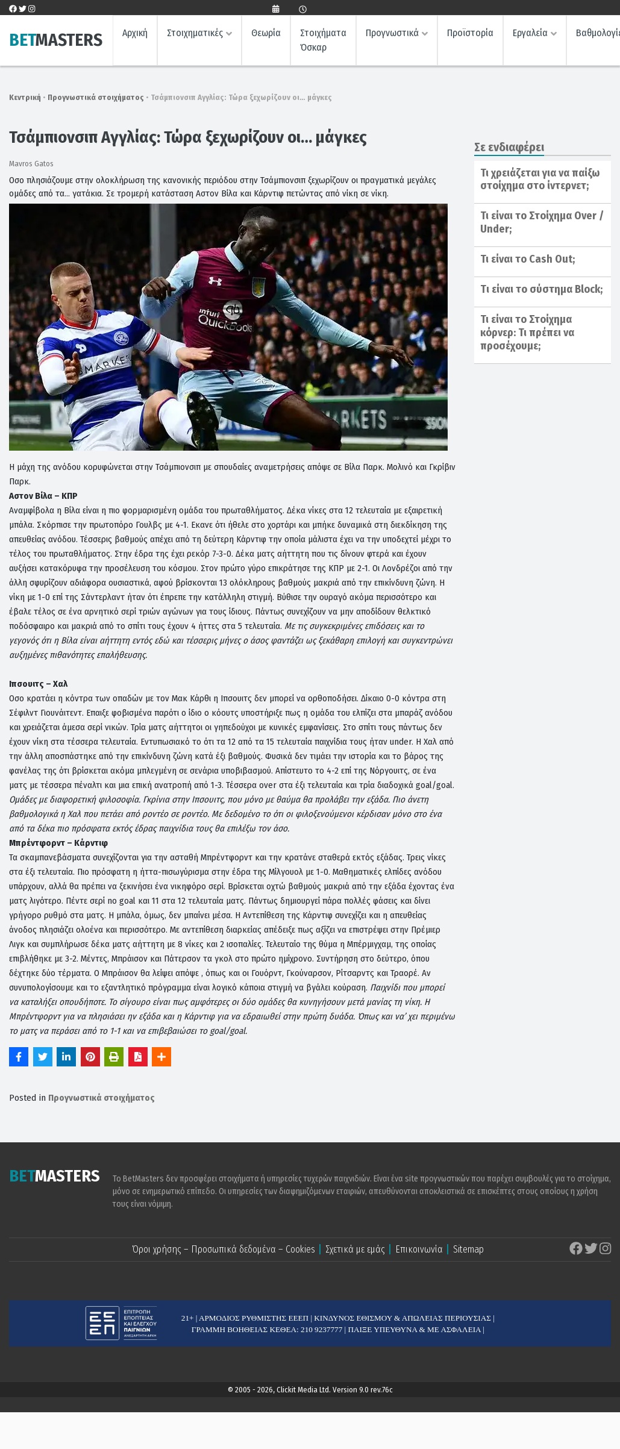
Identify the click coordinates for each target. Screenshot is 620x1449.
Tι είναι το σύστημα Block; (541, 289)
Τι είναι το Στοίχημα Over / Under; (542, 222)
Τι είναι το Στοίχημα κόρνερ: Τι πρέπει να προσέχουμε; (527, 332)
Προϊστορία (470, 33)
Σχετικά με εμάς (355, 1249)
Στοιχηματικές (195, 33)
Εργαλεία (530, 33)
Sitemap (468, 1249)
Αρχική (135, 33)
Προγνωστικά (392, 33)
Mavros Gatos (31, 163)
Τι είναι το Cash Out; (527, 259)
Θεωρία (266, 33)
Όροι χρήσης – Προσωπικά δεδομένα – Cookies (223, 1249)
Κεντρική (25, 97)
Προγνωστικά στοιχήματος (96, 97)
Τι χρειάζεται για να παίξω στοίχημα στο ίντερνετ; (540, 179)
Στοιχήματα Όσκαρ (323, 41)
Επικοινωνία (419, 1249)
